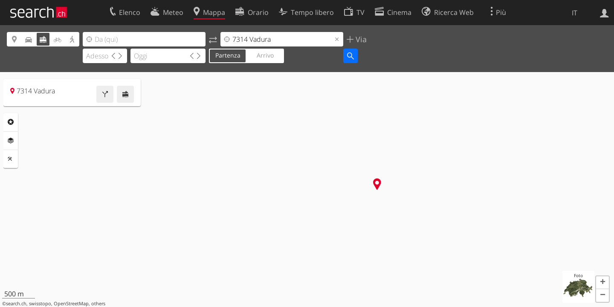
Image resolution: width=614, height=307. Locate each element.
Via (360, 39)
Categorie (10, 122)
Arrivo (265, 55)
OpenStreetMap (71, 304)
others (98, 304)
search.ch (16, 304)
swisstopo (40, 304)
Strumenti (10, 159)
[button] (602, 282)
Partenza (227, 55)
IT (574, 12)
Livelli (10, 141)
